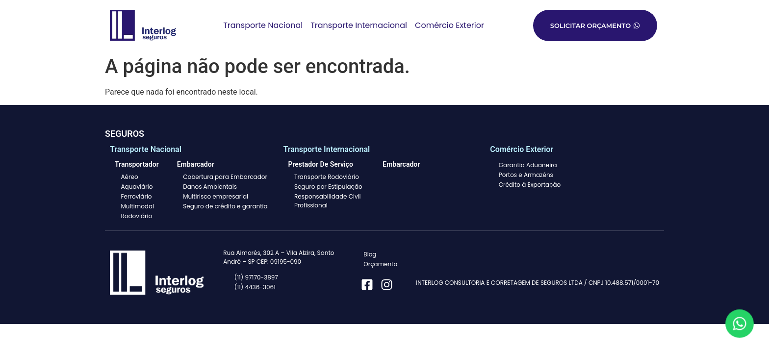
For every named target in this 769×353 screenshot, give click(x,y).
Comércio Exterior (449, 25)
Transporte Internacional (358, 25)
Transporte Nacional (263, 25)
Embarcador (401, 164)
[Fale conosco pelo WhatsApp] (739, 323)
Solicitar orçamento (595, 25)
